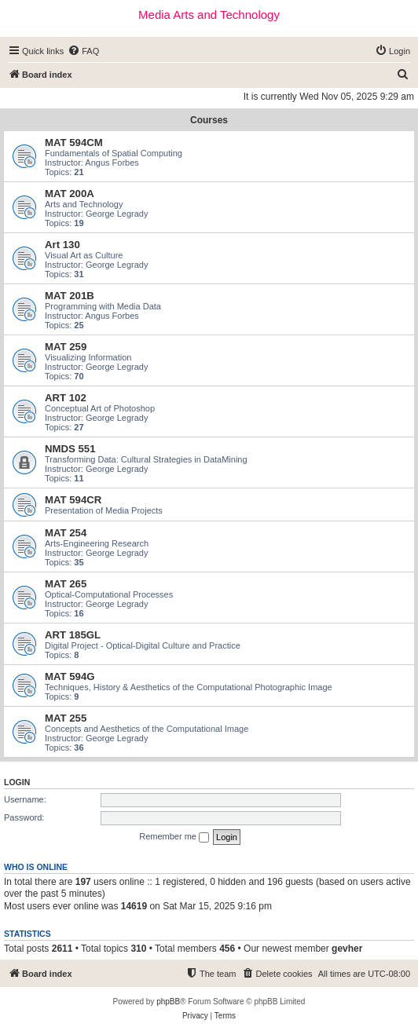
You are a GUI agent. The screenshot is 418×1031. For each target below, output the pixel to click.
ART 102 (65, 398)
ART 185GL (73, 635)
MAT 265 (65, 584)
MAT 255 (65, 718)
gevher (347, 948)
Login (17, 782)
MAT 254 (65, 533)
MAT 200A (69, 193)
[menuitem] (83, 51)
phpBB (168, 1001)
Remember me (174, 837)
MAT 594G (70, 676)
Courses (209, 120)
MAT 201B (69, 296)
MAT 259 (65, 347)
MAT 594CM (74, 142)
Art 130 (62, 244)
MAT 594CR (73, 500)
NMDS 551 (70, 449)
